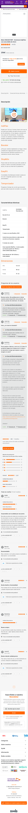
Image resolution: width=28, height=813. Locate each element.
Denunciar (4, 537)
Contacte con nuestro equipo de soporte (14, 803)
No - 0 (20, 535)
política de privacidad (14, 716)
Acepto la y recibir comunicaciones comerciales (14, 717)
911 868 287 (14, 794)
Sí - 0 (15, 535)
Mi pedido (25, 2)
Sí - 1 (15, 640)
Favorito (21, 2)
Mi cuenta (17, 2)
